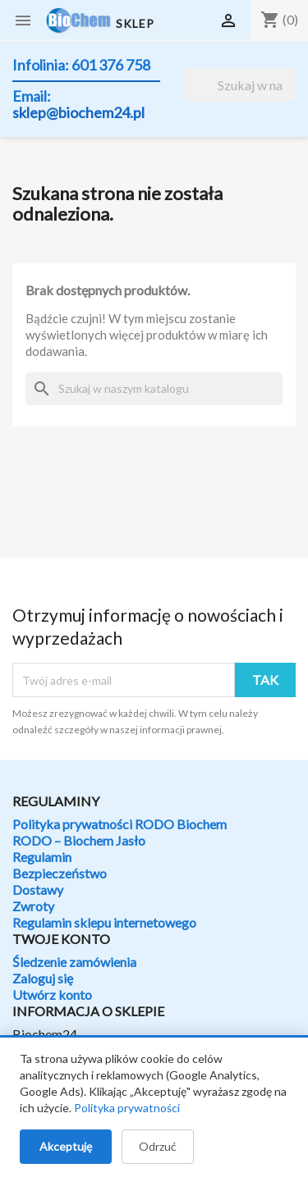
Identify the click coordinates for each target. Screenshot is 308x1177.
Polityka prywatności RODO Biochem (119, 824)
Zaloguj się (42, 978)
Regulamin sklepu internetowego (104, 922)
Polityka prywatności (127, 1108)
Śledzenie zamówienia (74, 961)
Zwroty (33, 906)
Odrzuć (158, 1146)
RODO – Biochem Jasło (78, 840)
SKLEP (135, 23)
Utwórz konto (52, 994)
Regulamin (41, 857)
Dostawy (37, 889)
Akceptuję (65, 1146)
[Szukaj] (240, 85)
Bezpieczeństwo (59, 873)
